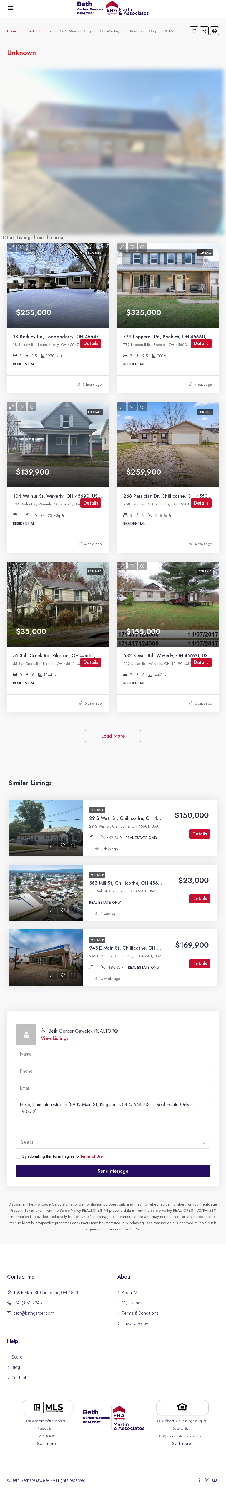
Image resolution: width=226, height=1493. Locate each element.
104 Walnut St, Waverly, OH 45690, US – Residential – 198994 (82, 496)
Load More (113, 736)
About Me (130, 1292)
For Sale (97, 810)
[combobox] (113, 1142)
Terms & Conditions (140, 1313)
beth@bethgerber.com (33, 1313)
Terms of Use (91, 1156)
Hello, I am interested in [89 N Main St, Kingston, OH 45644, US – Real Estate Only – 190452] (113, 1115)
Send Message (113, 1171)
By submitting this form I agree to (59, 1156)
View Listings (54, 1038)
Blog (15, 1367)
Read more (45, 1443)
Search (18, 1357)
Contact (18, 1377)
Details (91, 343)
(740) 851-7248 (27, 1303)
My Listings (132, 1303)
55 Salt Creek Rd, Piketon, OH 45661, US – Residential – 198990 (84, 655)
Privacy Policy (135, 1323)
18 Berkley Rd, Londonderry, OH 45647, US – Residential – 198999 (86, 336)
